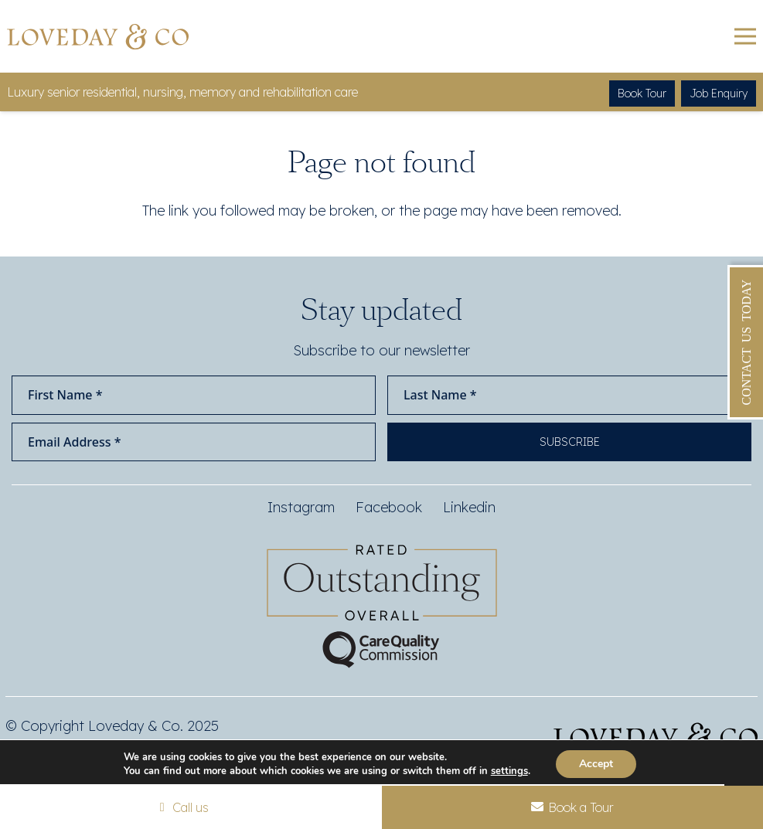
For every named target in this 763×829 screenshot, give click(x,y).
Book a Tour (572, 807)
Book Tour (642, 93)
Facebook (389, 507)
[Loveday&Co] (98, 36)
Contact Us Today (746, 343)
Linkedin (469, 507)
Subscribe (570, 442)
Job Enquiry (719, 93)
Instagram (301, 507)
